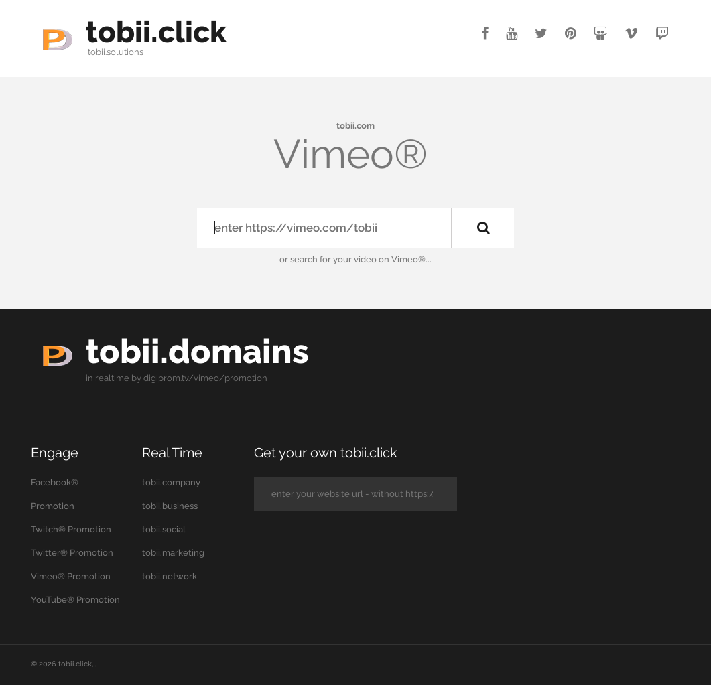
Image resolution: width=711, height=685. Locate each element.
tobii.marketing (173, 553)
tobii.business (170, 506)
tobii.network (169, 576)
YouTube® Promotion (75, 600)
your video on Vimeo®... (382, 259)
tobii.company (171, 482)
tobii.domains (197, 351)
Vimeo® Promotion (71, 576)
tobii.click (156, 32)
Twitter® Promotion (72, 553)
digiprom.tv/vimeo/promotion (205, 378)
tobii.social (164, 529)
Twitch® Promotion (71, 529)
